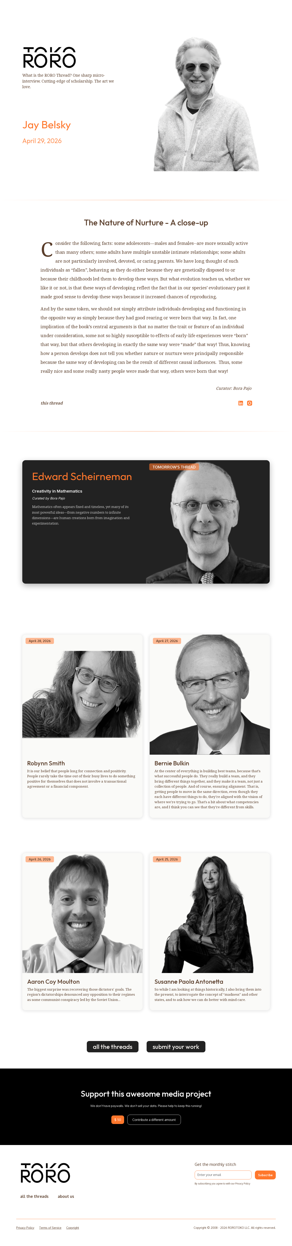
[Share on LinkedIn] (240, 403)
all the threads (112, 1047)
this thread (52, 403)
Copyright (72, 1227)
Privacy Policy (25, 1227)
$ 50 (117, 1120)
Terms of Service (50, 1227)
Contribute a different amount (154, 1120)
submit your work (176, 1047)
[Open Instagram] (250, 405)
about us (66, 1196)
